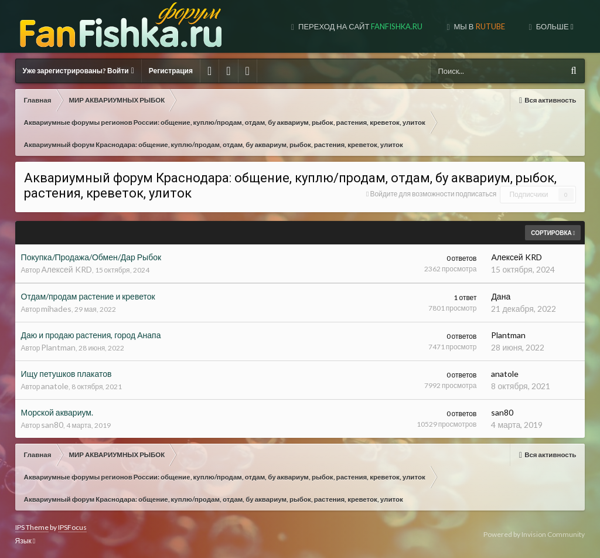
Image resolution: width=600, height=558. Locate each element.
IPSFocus (72, 527)
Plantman (58, 347)
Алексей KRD (66, 269)
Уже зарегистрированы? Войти (78, 70)
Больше (554, 26)
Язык (25, 540)
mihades (56, 309)
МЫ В (478, 26)
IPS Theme (32, 527)
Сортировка (553, 232)
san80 (52, 425)
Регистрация (171, 70)
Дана (500, 296)
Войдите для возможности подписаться (433, 193)
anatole (55, 386)
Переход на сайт (359, 26)
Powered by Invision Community (534, 534)
